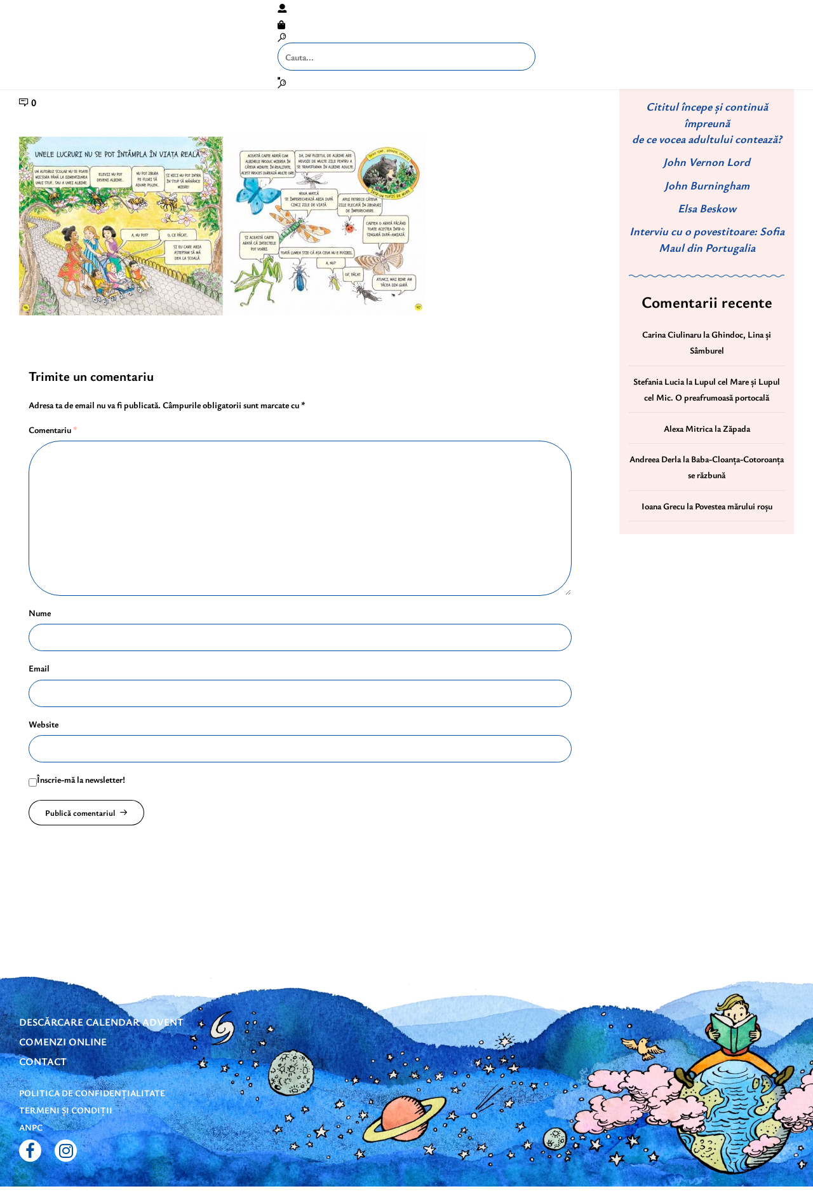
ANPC (31, 1127)
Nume (40, 613)
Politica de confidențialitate (92, 1093)
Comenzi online (63, 1042)
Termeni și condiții (65, 1110)
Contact (43, 1061)
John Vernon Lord (706, 161)
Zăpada (736, 428)
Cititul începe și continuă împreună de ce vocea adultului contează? (707, 122)
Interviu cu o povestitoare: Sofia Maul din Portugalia (706, 238)
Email (39, 668)
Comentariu (53, 429)
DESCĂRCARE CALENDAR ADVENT (101, 1022)
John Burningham (706, 185)
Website (43, 724)
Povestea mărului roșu (733, 506)
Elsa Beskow (707, 208)
